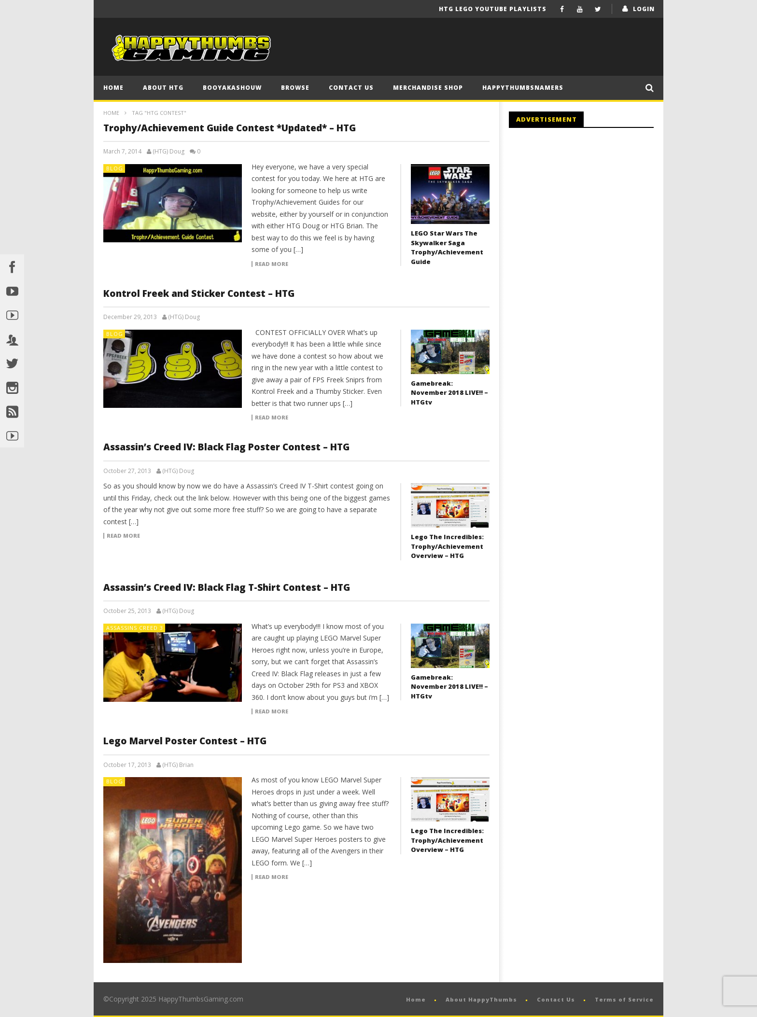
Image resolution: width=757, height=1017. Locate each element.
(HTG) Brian (178, 765)
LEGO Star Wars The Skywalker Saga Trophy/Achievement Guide (447, 247)
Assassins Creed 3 (134, 627)
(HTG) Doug (168, 151)
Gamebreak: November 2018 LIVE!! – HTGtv (449, 392)
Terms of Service (624, 999)
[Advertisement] (590, 214)
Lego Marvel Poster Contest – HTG (184, 741)
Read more (271, 264)
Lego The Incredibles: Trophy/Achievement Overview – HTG (447, 546)
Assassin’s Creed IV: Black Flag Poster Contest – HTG (226, 447)
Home (113, 88)
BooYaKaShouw (232, 88)
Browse (295, 88)
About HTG (163, 88)
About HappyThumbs (481, 999)
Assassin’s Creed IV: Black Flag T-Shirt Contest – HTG (226, 587)
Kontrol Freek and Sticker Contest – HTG (198, 293)
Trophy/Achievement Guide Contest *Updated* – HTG (229, 128)
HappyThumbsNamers (522, 88)
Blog (114, 168)
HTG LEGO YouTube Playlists (493, 9)
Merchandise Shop (428, 88)
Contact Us (351, 88)
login (644, 9)
